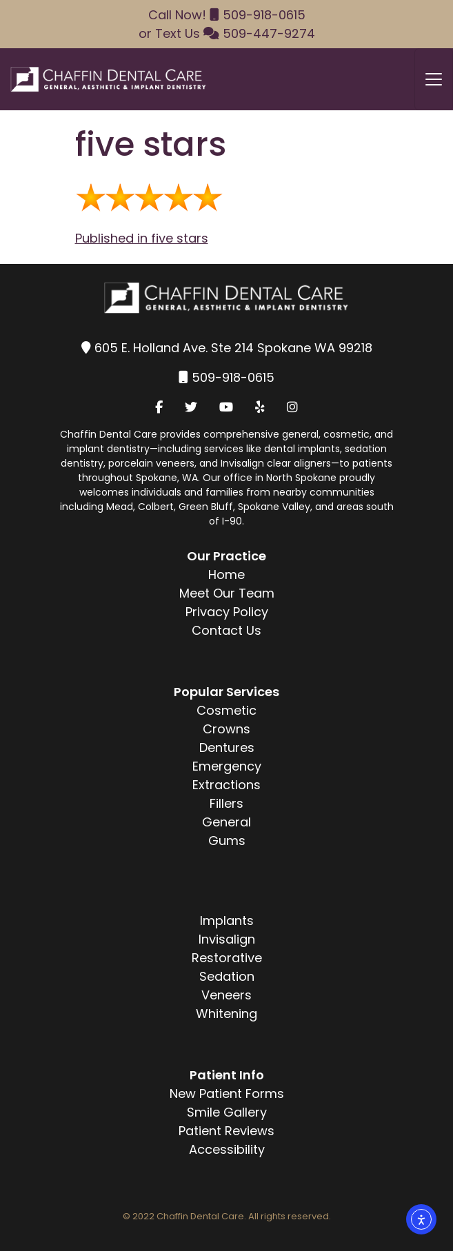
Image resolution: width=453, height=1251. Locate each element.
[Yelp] (260, 407)
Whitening (226, 1013)
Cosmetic (226, 710)
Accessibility (227, 1149)
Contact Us (226, 630)
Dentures (226, 747)
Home (226, 574)
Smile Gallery (227, 1112)
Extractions (226, 784)
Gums (226, 840)
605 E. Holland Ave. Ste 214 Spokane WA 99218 (233, 347)
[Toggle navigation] (433, 79)
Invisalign (227, 939)
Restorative (227, 957)
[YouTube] (226, 407)
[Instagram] (292, 407)
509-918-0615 (264, 14)
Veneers (226, 995)
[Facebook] (159, 407)
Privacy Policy (226, 611)
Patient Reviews (226, 1130)
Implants (227, 920)
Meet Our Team (226, 593)
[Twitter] (191, 407)
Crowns (226, 729)
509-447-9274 (269, 33)
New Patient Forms (227, 1093)
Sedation (226, 976)
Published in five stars (141, 238)
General (226, 822)
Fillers (226, 803)
